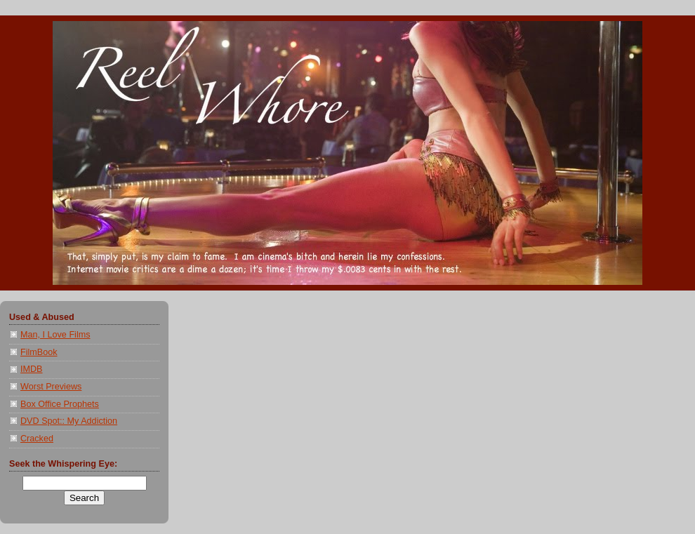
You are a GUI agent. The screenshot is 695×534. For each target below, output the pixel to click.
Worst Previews (50, 387)
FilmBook (39, 352)
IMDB (31, 369)
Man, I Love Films (55, 335)
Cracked (36, 438)
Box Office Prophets (59, 404)
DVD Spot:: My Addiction (68, 421)
